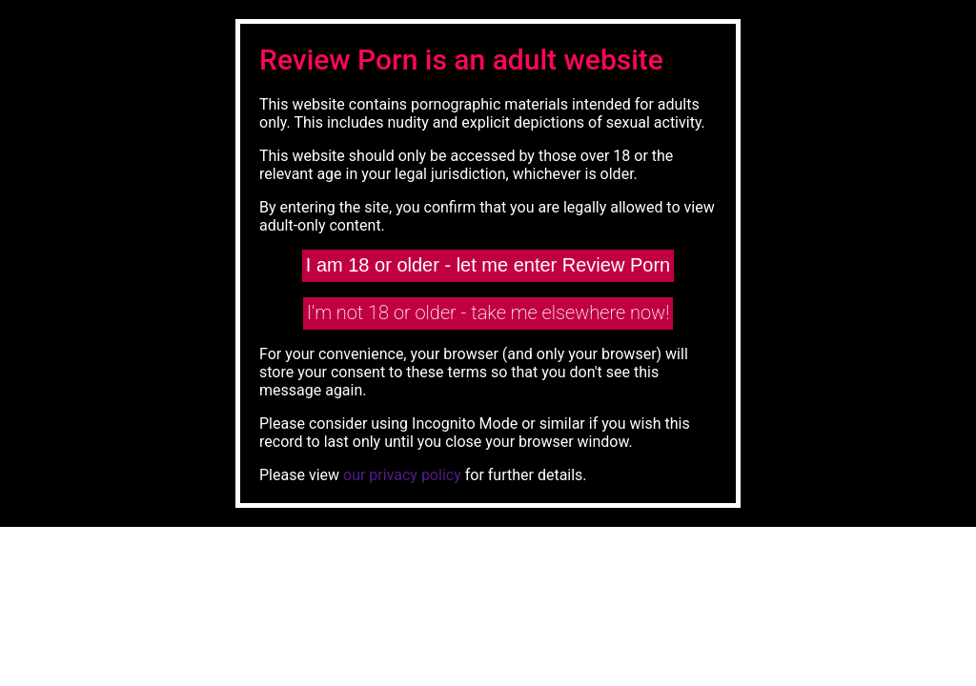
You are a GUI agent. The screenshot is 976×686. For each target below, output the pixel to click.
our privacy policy (402, 475)
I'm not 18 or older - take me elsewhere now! (488, 312)
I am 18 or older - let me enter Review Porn (488, 264)
